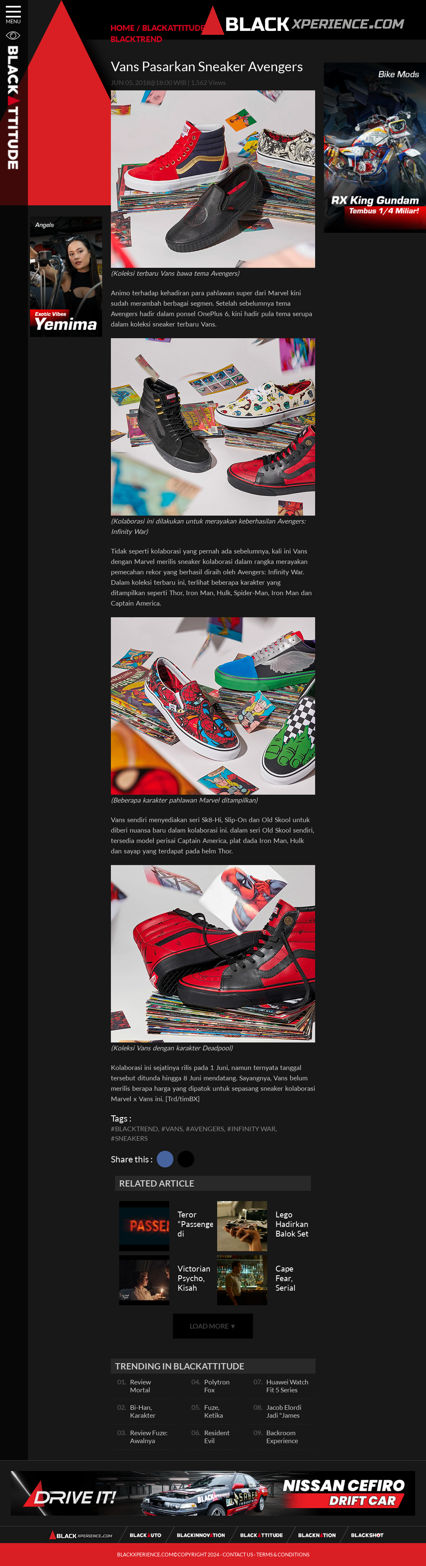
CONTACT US (238, 1554)
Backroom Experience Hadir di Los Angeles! (283, 1444)
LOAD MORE (213, 1326)
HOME (122, 27)
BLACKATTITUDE (173, 27)
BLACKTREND (136, 39)
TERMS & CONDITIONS (282, 1554)
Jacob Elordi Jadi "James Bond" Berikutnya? (283, 1419)
